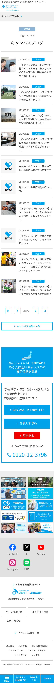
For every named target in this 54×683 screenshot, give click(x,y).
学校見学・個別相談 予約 (20, 678)
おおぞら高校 (10, 9)
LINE (26, 569)
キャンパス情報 (10, 16)
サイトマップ (21, 654)
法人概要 (10, 646)
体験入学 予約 (34, 678)
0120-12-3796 (30, 454)
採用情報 (23, 646)
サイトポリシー (15, 650)
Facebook (12, 553)
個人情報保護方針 (40, 646)
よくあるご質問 (40, 612)
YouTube (41, 553)
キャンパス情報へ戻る (28, 326)
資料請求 (47, 678)
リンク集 (35, 654)
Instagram (12, 569)
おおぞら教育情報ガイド (28, 584)
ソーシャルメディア (37, 650)
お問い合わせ (14, 620)
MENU (13, 675)
